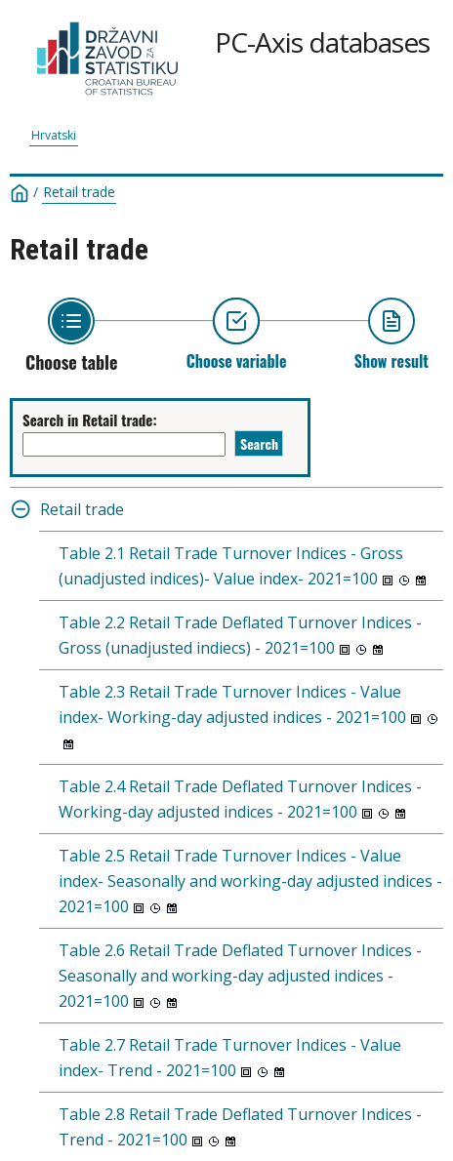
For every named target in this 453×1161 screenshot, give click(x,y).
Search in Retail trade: (89, 419)
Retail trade (79, 192)
